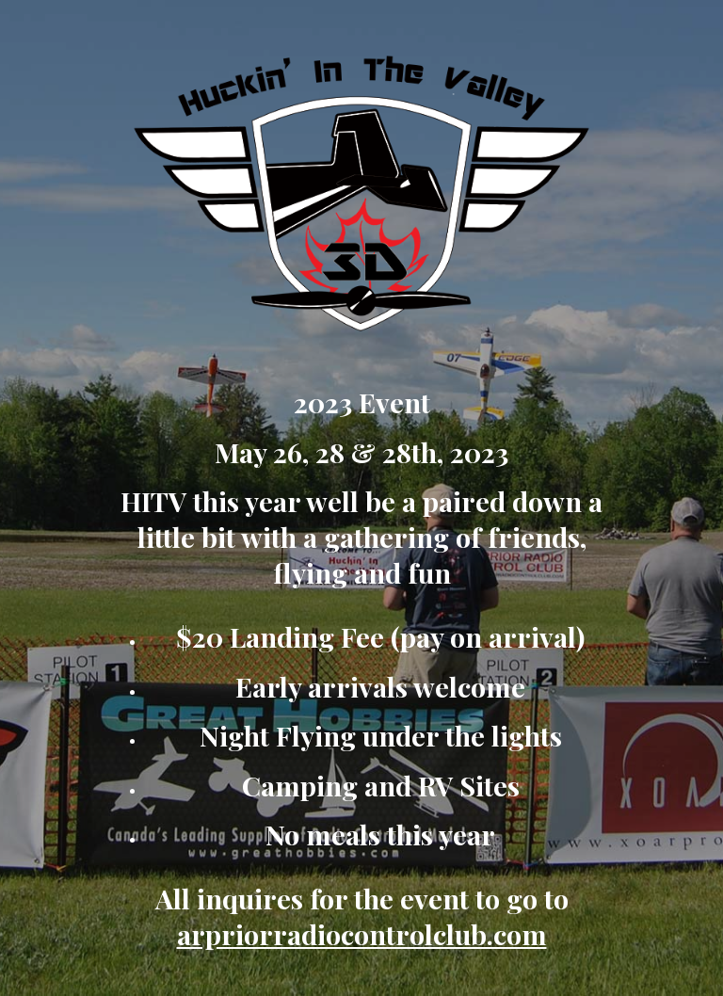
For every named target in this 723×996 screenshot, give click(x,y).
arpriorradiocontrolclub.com (362, 934)
